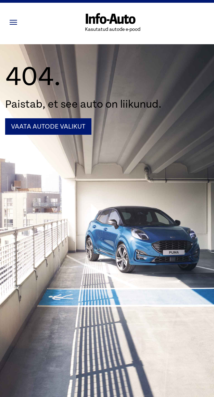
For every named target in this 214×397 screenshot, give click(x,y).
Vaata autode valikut (48, 126)
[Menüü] (15, 22)
